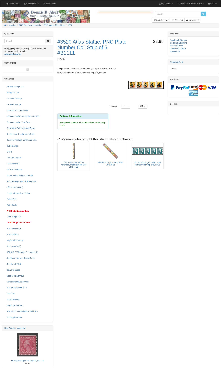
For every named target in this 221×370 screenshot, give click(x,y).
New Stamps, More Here (15, 328)
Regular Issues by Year (16, 288)
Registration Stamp (14, 240)
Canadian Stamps (14, 98)
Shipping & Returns (178, 43)
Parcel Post (11, 199)
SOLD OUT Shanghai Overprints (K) (22, 252)
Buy (143, 106)
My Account (192, 20)
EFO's (9, 152)
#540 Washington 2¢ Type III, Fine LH (27, 361)
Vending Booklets (14, 317)
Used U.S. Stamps (14, 305)
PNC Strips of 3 (13, 217)
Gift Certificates (13, 164)
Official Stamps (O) (14, 187)
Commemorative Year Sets (18, 122)
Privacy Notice (176, 46)
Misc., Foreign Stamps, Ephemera (21, 181)
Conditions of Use (178, 48)
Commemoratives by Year (17, 282)
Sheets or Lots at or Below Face (20, 258)
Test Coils (10, 293)
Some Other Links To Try (191, 4)
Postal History (12, 234)
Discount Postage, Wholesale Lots (21, 140)
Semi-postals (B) (13, 246)
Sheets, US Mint (13, 264)
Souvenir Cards (13, 270)
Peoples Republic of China (18, 193)
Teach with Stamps (178, 40)
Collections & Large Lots (17, 110)
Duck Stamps (12, 146)
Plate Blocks (11, 205)
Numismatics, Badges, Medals (19, 175)
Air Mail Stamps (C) (15, 87)
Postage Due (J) (13, 228)
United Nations (12, 299)
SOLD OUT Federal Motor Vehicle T (22, 311)
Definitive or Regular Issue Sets (20, 134)
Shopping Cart (176, 62)
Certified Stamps (13, 104)
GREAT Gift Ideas (14, 169)
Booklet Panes (12, 92)
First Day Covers (13, 158)
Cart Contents (161, 20)
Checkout (177, 20)
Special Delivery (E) (15, 276)
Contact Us (175, 51)
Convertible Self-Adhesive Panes (20, 128)
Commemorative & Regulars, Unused (22, 116)
